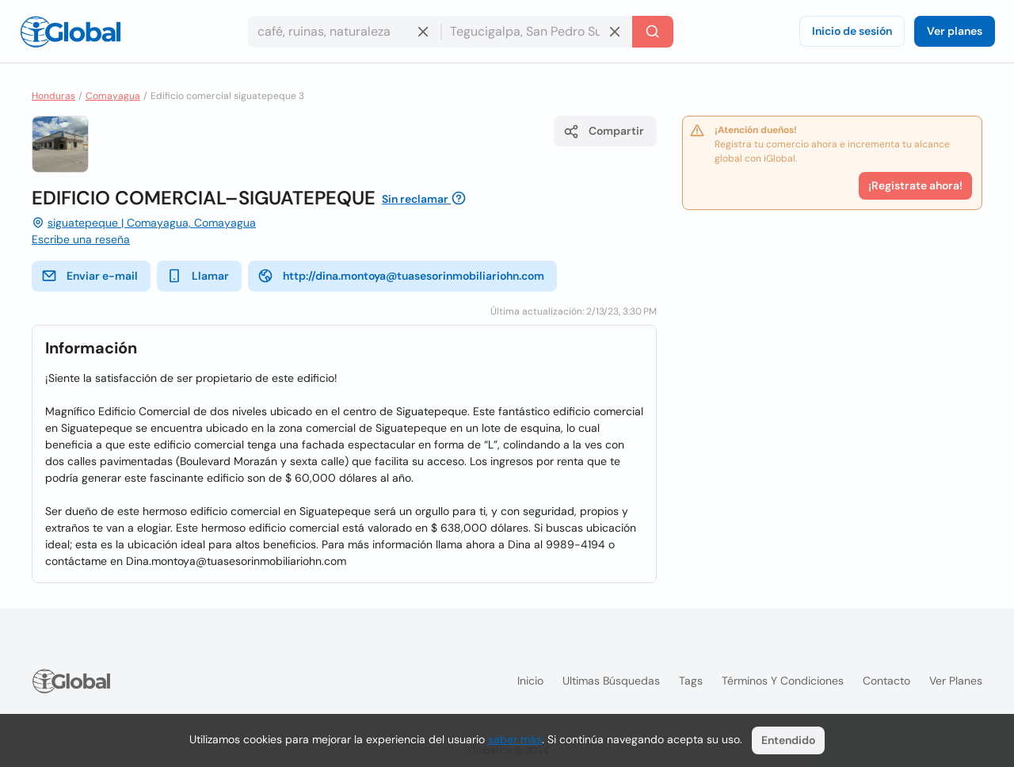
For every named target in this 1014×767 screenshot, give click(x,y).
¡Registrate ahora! (915, 185)
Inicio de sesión (852, 31)
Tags (691, 681)
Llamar (197, 276)
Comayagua (113, 96)
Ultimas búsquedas (611, 681)
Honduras (53, 96)
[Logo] (70, 32)
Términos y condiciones (783, 681)
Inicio (530, 681)
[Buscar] (652, 32)
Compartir (603, 131)
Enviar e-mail (89, 276)
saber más (515, 739)
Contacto (886, 681)
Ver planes (954, 31)
